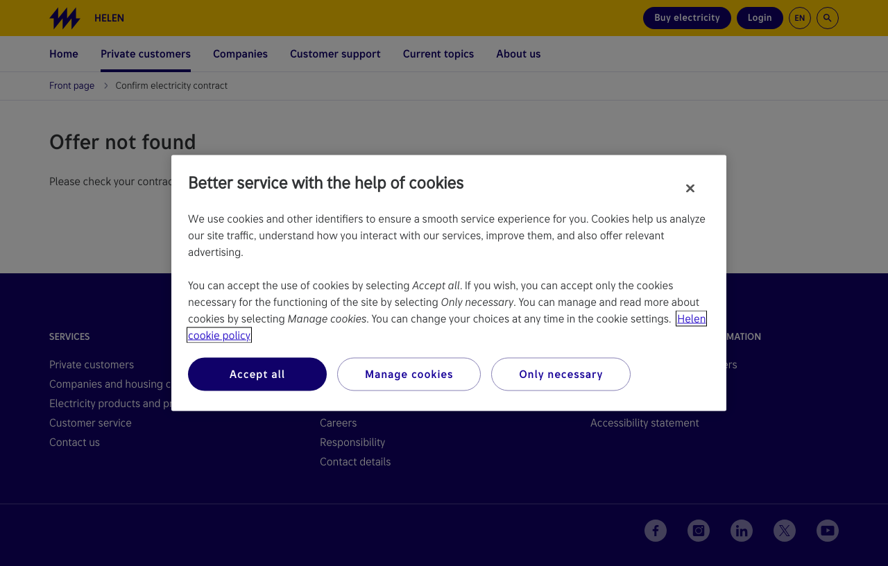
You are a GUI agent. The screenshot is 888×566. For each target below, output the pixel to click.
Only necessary (561, 374)
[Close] (690, 188)
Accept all (257, 374)
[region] (448, 283)
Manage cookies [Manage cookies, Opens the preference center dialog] (409, 374)
